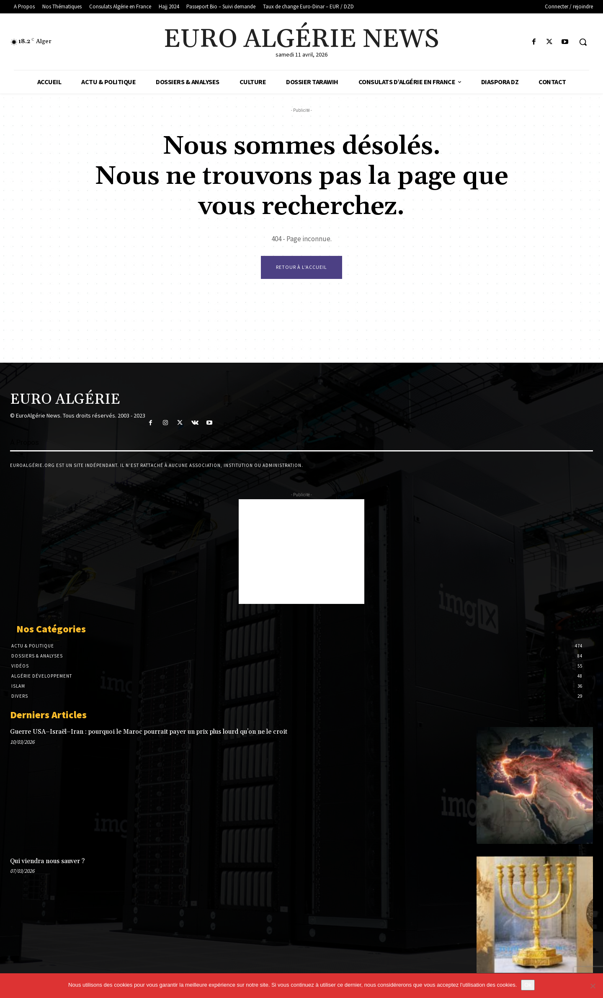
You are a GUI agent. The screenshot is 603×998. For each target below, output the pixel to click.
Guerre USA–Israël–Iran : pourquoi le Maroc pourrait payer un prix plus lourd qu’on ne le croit (148, 732)
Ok (527, 985)
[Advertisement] (301, 551)
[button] (583, 42)
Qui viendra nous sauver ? (47, 861)
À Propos (24, 442)
